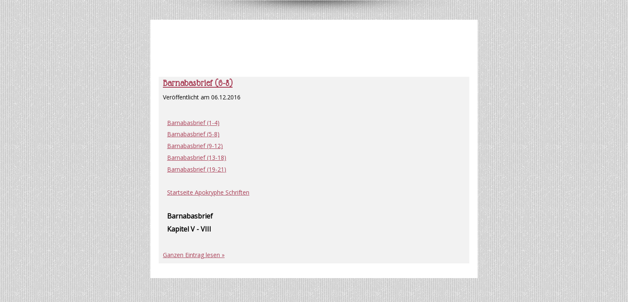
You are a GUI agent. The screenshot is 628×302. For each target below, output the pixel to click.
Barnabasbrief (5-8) (193, 134)
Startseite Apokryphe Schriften (208, 192)
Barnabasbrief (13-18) (196, 157)
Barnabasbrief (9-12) (195, 146)
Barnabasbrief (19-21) (196, 169)
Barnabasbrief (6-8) (198, 83)
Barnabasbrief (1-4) (193, 123)
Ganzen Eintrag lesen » (194, 255)
